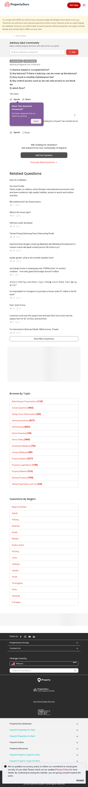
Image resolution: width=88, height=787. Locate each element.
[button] (75, 642)
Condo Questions (23, 408)
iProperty (44, 680)
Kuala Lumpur (18, 545)
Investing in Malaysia (24, 446)
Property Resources (19, 748)
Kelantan (16, 526)
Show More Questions (44, 339)
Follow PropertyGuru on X (37, 637)
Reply (26, 132)
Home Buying (30, 61)
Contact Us (15, 648)
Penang (15, 551)
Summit (44, 702)
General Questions (23, 420)
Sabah (15, 513)
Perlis (14, 589)
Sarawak (16, 596)
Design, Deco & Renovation (26, 414)
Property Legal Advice (25, 465)
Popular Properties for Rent (22, 736)
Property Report (44, 712)
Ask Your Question (44, 155)
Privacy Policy (62, 769)
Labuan (15, 570)
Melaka (15, 539)
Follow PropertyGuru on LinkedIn (33, 636)
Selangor (16, 564)
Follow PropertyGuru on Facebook (20, 636)
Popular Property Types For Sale (25, 754)
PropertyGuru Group (19, 642)
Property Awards (44, 690)
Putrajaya (16, 602)
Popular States (17, 742)
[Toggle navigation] (84, 5)
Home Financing (21, 433)
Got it (36, 121)
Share (26, 99)
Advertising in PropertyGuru (27, 401)
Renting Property (22, 478)
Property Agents (22, 459)
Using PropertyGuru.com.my (27, 484)
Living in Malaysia (22, 452)
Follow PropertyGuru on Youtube (29, 636)
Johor (14, 558)
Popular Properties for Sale (22, 730)
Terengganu (17, 583)
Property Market (22, 471)
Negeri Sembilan (19, 507)
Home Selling (21, 439)
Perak (14, 577)
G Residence (16, 61)
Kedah (15, 532)
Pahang (15, 520)
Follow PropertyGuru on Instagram (24, 636)
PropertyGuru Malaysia (20, 723)
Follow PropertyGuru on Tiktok (40, 637)
